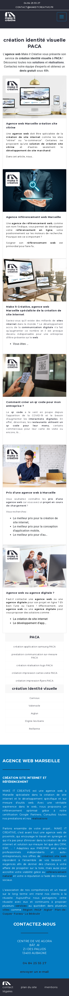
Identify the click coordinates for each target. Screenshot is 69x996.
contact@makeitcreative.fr (34, 7)
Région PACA (32, 909)
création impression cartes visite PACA (34, 673)
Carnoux (35, 698)
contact (8, 987)
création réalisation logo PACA (34, 665)
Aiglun (34, 713)
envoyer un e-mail (34, 971)
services (21, 905)
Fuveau (18, 913)
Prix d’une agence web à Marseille (31, 492)
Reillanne (34, 728)
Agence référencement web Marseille (33, 217)
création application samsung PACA (34, 646)
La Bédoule (32, 913)
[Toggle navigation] (61, 16)
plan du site (29, 987)
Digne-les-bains (34, 721)
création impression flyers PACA (34, 680)
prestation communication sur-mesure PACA (34, 656)
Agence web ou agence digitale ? (30, 592)
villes (6, 909)
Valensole (34, 705)
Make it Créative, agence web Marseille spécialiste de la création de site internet (33, 310)
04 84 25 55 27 (32, 3)
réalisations (40, 818)
